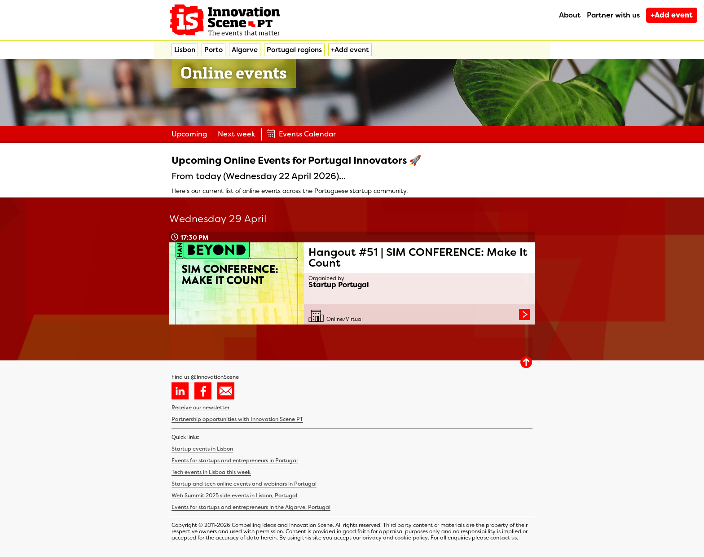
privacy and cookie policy (395, 537)
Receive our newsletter (200, 407)
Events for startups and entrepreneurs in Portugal (235, 460)
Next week (236, 134)
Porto (213, 49)
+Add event (672, 15)
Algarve (245, 49)
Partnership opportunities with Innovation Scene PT (237, 419)
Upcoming (189, 134)
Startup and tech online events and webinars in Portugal (244, 483)
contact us (503, 537)
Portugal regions (294, 49)
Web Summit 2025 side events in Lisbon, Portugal (234, 495)
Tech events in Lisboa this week (211, 472)
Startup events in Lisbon (202, 448)
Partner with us (613, 15)
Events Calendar (301, 134)
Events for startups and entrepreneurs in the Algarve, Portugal (251, 507)
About (570, 15)
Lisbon (184, 49)
